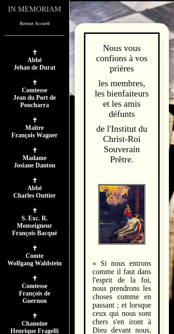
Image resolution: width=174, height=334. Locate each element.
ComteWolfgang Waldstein (34, 259)
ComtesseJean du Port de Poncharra (34, 98)
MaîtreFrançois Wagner (35, 131)
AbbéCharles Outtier (34, 192)
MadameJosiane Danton (35, 161)
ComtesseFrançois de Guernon (35, 293)
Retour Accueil (34, 23)
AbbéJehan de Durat (35, 64)
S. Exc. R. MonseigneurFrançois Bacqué (34, 226)
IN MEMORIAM (34, 9)
